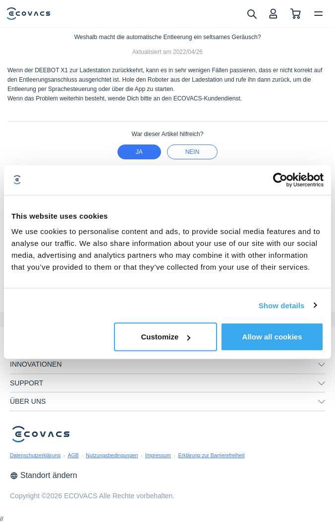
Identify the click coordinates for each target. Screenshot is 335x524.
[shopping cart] (295, 13)
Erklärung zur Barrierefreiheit (211, 455)
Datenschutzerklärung (35, 455)
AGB (73, 455)
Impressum (158, 455)
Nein (192, 151)
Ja (139, 151)
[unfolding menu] (321, 364)
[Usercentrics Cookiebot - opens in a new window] (280, 179)
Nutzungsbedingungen (112, 455)
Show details (282, 305)
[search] (251, 13)
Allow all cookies (272, 337)
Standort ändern (43, 475)
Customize (165, 337)
